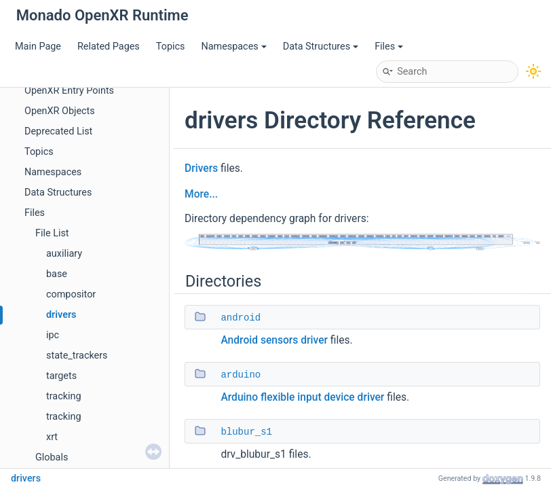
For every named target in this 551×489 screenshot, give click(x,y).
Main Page (38, 46)
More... (201, 194)
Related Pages (108, 46)
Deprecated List (58, 131)
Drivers (201, 168)
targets (61, 376)
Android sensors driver (274, 340)
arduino (241, 374)
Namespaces (233, 46)
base (56, 274)
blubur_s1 (246, 432)
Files (389, 46)
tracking (63, 396)
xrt (52, 437)
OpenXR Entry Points (69, 90)
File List (52, 233)
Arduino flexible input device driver (302, 397)
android (241, 317)
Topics (170, 46)
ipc (52, 335)
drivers (61, 315)
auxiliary (64, 253)
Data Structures (320, 46)
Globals (51, 457)
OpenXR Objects (59, 111)
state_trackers (77, 355)
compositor (71, 294)
